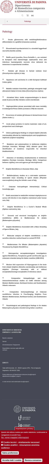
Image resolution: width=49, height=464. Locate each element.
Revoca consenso (33, 460)
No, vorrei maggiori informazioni (15, 438)
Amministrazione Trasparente (11, 344)
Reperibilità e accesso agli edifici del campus (13, 349)
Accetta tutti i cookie (11, 460)
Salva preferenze (10, 453)
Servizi (4, 341)
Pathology (27, 21)
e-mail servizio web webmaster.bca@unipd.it (15, 381)
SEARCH (42, 13)
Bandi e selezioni (7, 338)
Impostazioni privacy (24, 429)
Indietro (7, 21)
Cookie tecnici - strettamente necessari (21, 442)
